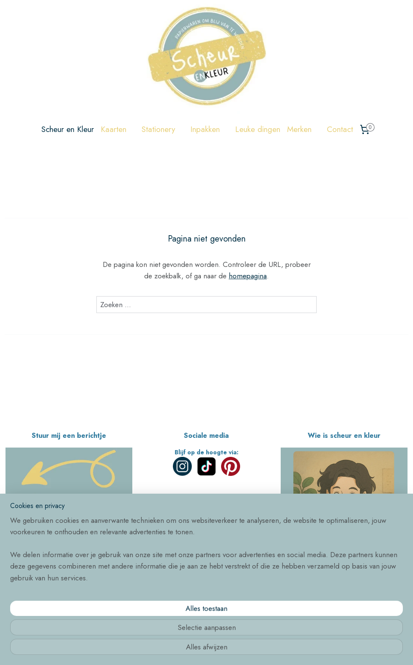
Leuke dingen (257, 129)
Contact (340, 129)
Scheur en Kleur (67, 129)
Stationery (162, 129)
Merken (303, 129)
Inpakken (209, 129)
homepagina (248, 276)
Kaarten (118, 129)
